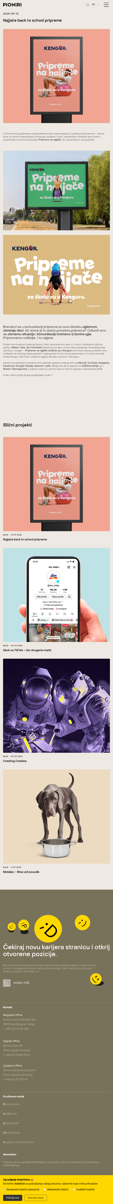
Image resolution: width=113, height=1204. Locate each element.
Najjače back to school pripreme (25, 539)
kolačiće (20, 1184)
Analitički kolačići (85, 1189)
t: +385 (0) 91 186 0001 (16, 1055)
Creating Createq (15, 761)
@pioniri (10, 1113)
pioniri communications (18, 1142)
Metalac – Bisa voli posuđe (21, 872)
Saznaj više (16, 983)
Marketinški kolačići (57, 1189)
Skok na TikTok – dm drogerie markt (27, 650)
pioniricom (11, 1104)
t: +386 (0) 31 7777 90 (15, 1079)
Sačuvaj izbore (36, 1197)
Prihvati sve (12, 1197)
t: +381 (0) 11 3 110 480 (16, 1029)
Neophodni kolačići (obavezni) (22, 1189)
